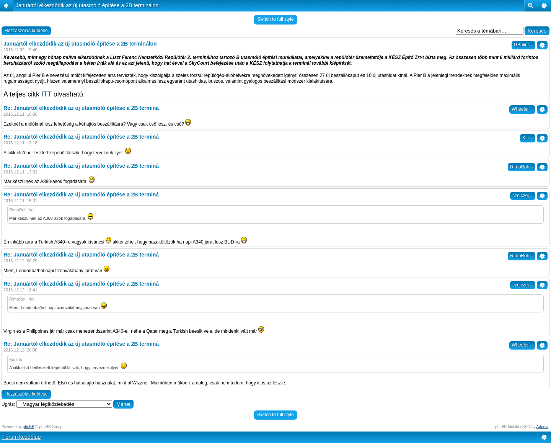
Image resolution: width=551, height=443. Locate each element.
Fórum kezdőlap (21, 437)
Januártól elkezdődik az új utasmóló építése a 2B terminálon (87, 5)
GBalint (523, 44)
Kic (527, 138)
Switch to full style (275, 19)
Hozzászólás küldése (26, 30)
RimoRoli (521, 167)
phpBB (28, 427)
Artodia (542, 427)
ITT (46, 94)
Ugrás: (8, 404)
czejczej (522, 195)
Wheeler (522, 109)
